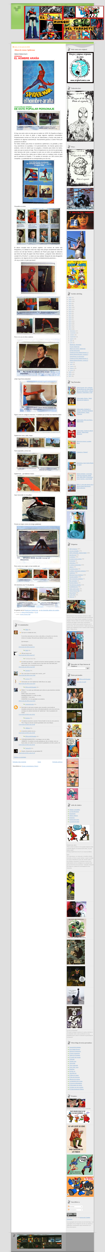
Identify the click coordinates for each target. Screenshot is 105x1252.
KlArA (26, 650)
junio (71, 342)
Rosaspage (72, 813)
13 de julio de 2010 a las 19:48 (27, 724)
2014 (70, 321)
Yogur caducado (73, 1065)
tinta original (72, 592)
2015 (70, 319)
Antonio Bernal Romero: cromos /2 (79, 360)
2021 (70, 307)
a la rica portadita (74, 551)
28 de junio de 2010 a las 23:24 (27, 701)
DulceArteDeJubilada (75, 1047)
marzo (72, 366)
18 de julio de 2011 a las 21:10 (27, 753)
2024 (70, 301)
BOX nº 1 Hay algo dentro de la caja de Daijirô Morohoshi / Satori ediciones (85, 486)
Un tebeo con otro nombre (76, 1087)
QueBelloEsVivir (73, 586)
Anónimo (27, 718)
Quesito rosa (72, 1061)
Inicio (39, 762)
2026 (70, 297)
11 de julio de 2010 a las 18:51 (27, 714)
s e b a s (27, 678)
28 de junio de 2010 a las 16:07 (27, 683)
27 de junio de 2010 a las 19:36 (27, 675)
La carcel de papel (74, 821)
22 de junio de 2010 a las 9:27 (27, 655)
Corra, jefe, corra (73, 1067)
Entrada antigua (57, 762)
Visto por (71, 596)
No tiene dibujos (73, 582)
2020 (70, 309)
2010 (70, 329)
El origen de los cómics (75, 559)
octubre (72, 334)
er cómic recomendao (75, 564)
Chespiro (27, 670)
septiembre (73, 336)
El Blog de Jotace (74, 1075)
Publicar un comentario (20, 757)
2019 (70, 311)
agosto (72, 338)
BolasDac (71, 1069)
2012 (70, 325)
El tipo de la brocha (74, 1077)
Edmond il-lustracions (75, 1051)
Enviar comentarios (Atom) (30, 766)
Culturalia (71, 1059)
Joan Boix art (72, 1073)
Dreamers (72, 817)
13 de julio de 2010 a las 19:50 (27, 732)
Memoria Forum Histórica (76, 575)
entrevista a (72, 563)
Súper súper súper (74, 588)
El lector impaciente (74, 1053)
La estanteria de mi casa (75, 1081)
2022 (70, 305)
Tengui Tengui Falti (25, 614)
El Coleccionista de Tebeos (76, 1089)
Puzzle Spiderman (75, 346)
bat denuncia (72, 555)
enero (71, 370)
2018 (70, 313)
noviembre (73, 333)
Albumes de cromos (74, 1079)
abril (71, 364)
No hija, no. (72, 1071)
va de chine (72, 594)
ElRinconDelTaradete (30, 687)
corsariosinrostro (29, 704)
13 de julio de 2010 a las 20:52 (27, 744)
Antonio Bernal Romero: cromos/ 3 (79, 354)
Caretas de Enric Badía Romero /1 (79, 358)
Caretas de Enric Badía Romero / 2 (79, 352)
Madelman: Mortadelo (75, 344)
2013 (70, 323)
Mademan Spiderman (31, 610)
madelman (72, 572)
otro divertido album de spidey (49, 610)
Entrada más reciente (19, 762)
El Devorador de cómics (75, 1085)
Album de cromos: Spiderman (78, 348)
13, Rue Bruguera (74, 811)
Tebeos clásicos (73, 815)
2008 (70, 374)
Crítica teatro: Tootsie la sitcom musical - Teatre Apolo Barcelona (85, 432)
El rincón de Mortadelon (75, 1083)
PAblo (26, 629)
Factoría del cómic (74, 819)
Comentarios (72, 1209)
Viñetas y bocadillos (74, 809)
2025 (70, 299)
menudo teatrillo (73, 576)
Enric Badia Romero (74, 1049)
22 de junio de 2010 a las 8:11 (27, 647)
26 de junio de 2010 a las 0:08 (27, 667)
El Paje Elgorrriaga (75, 350)
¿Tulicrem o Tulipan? (82, 452)
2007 (70, 376)
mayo (71, 362)
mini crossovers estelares (76, 578)
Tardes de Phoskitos (74, 1055)
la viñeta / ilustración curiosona (77, 571)
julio (71, 340)
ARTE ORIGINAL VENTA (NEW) (78, 553)
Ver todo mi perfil (81, 682)
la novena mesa (73, 568)
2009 (70, 372)
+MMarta (27, 728)
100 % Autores (73, 549)
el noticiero (72, 557)
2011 (70, 327)
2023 (70, 303)
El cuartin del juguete (75, 1057)
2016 (70, 317)
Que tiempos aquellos (75, 584)
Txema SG (28, 748)
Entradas (71, 1206)
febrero (72, 368)
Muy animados (73, 580)
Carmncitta (72, 1063)
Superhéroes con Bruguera (77, 356)
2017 (70, 315)
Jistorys (71, 567)
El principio (72, 561)
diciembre (73, 331)
